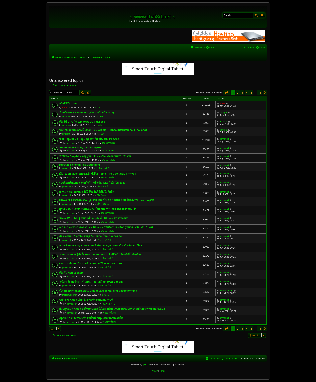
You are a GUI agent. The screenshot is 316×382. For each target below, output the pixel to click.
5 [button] (251, 92)
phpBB (146, 364)
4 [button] (246, 92)
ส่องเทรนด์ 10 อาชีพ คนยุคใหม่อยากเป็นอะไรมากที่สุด (90, 236)
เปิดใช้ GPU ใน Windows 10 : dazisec (82, 121)
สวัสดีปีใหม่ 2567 (69, 103)
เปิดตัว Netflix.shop (71, 272)
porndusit (71, 143)
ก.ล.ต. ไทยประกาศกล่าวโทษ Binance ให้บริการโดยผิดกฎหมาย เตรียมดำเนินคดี (106, 227)
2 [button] (237, 92)
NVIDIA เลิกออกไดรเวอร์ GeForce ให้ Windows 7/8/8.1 (92, 263)
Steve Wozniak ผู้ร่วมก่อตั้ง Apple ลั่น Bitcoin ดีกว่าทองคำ (93, 218)
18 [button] (259, 92)
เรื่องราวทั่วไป (108, 143)
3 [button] (242, 92)
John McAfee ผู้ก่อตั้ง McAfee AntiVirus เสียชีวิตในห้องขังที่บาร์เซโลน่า (101, 254)
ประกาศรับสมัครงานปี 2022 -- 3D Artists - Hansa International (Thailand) (103, 129)
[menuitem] (210, 47)
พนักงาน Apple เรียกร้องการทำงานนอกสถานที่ (86, 299)
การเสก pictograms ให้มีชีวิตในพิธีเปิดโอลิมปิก (86, 191)
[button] (226, 92)
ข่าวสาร (98, 107)
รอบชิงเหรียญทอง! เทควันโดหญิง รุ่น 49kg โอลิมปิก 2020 (92, 182)
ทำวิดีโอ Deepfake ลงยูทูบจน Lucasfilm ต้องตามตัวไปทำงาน (95, 156)
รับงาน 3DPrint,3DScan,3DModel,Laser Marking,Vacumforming (98, 290)
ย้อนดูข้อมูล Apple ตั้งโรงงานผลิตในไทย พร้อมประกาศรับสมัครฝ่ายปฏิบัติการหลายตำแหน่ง (112, 308)
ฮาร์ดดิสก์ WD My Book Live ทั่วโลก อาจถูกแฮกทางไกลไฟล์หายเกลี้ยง (100, 245)
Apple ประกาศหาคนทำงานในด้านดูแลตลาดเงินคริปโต (91, 318)
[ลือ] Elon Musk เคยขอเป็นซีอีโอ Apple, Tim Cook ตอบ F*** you (97, 173)
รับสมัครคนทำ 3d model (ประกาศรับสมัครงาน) (86, 112)
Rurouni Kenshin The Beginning (79, 164)
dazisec (66, 125)
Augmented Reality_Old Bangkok (80, 147)
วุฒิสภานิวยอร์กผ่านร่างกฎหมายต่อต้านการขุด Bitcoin (91, 281)
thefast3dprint (69, 295)
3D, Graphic (108, 150)
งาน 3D (99, 116)
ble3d (65, 107)
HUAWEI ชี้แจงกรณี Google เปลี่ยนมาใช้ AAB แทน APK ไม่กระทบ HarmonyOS (106, 200)
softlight (66, 116)
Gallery (100, 125)
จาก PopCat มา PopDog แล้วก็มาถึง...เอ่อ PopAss (89, 139)
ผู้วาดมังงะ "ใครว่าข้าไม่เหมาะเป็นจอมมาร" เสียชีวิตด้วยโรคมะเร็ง (97, 209)
